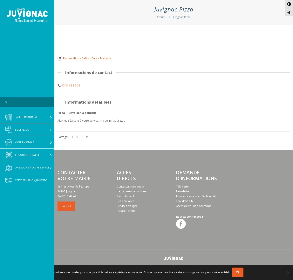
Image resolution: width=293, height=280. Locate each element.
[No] (288, 272)
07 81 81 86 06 (70, 85)
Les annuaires (125, 201)
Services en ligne (127, 206)
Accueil (161, 17)
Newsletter (183, 191)
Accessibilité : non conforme (193, 206)
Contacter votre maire (131, 186)
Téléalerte (182, 186)
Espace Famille (126, 211)
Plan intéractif (125, 196)
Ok (238, 272)
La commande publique (131, 191)
